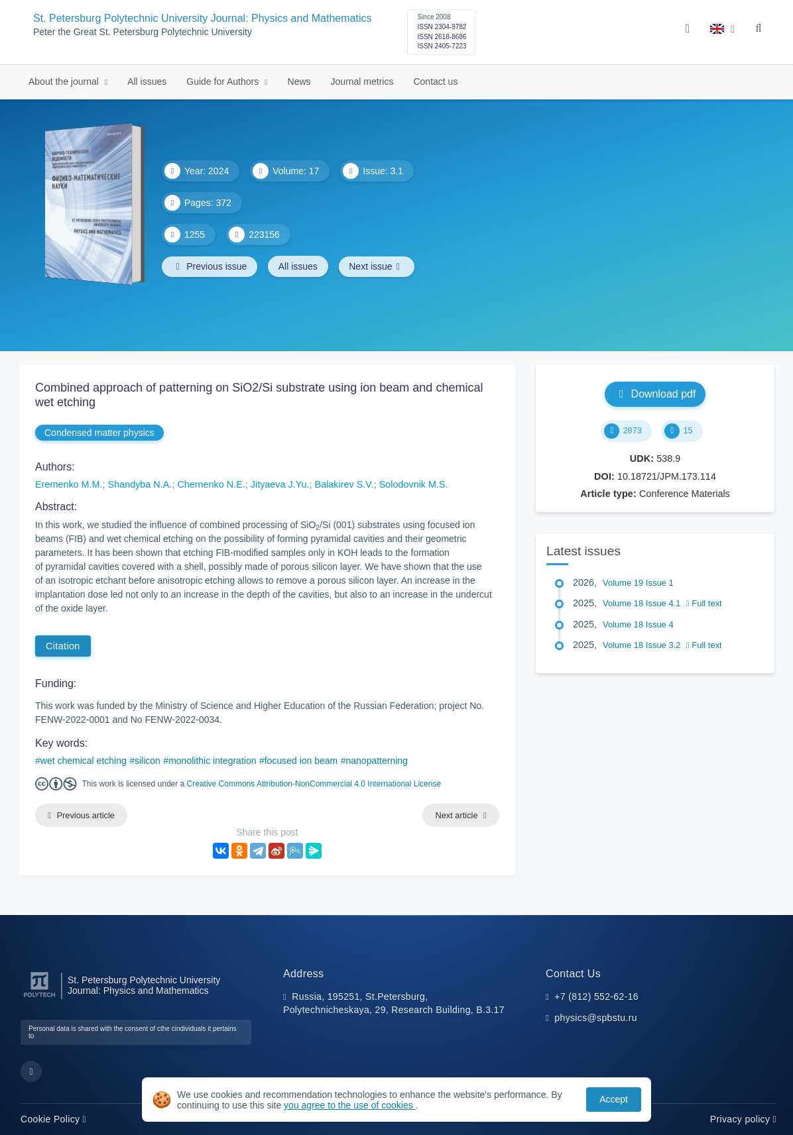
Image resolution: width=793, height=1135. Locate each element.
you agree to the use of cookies (349, 1105)
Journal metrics (362, 81)
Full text (704, 603)
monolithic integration (212, 760)
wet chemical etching (83, 760)
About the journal (65, 81)
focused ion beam (301, 760)
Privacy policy (743, 1119)
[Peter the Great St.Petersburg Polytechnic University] (39, 997)
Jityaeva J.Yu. (280, 484)
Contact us (435, 81)
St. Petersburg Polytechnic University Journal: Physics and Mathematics (202, 18)
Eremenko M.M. (69, 484)
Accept (613, 1099)
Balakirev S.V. (344, 484)
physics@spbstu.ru (595, 1017)
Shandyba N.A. (140, 484)
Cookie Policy (53, 1119)
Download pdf (655, 394)
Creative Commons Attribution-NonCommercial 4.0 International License (314, 783)
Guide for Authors (223, 81)
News (299, 81)
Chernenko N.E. (211, 484)
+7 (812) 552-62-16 (596, 996)
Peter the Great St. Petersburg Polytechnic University (142, 32)
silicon (147, 760)
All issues (146, 81)
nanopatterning (376, 760)
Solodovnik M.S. (413, 484)
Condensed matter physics (99, 432)
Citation (63, 646)
